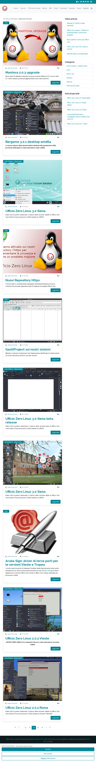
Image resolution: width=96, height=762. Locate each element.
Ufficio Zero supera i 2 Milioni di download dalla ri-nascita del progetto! (77, 32)
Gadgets (86, 8)
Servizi (23, 8)
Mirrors (44, 8)
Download (63, 8)
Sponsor (69, 82)
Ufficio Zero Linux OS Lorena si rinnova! (77, 48)
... (21, 728)
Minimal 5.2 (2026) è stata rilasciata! (76, 24)
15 (38, 728)
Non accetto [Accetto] (48, 754)
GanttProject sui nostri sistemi (27, 349)
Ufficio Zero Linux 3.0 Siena (25, 211)
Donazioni (72, 8)
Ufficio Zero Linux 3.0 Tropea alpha (78, 98)
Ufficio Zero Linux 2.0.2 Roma (26, 707)
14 (34, 728)
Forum (56, 8)
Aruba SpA (46, 571)
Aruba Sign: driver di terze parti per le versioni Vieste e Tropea (31, 562)
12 (25, 728)
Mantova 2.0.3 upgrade (22, 72)
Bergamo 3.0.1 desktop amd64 (28, 141)
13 (29, 728)
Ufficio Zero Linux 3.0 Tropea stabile (76, 104)
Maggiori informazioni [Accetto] (48, 758)
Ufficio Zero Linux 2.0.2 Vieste (27, 638)
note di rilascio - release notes (13, 92)
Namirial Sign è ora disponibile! (77, 54)
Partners (69, 78)
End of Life (70, 74)
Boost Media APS (37, 739)
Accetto (48, 749)
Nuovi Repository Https (22, 280)
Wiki (50, 8)
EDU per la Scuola (34, 8)
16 (42, 728)
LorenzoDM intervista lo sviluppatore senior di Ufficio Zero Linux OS (78, 117)
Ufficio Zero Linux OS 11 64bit (77, 124)
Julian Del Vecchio (12, 68)
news (6, 23)
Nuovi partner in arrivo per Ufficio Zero (78, 41)
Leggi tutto (55, 83)
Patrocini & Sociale (73, 86)
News (79, 8)
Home (16, 8)
